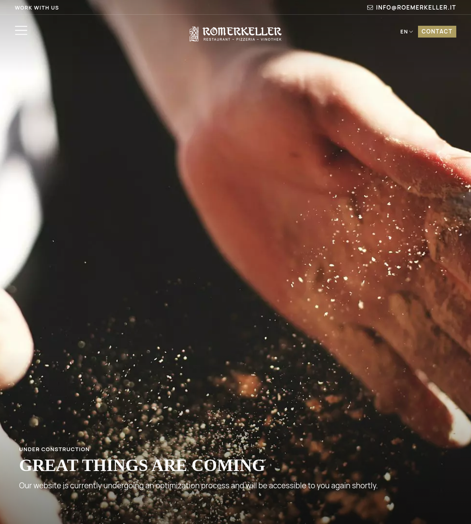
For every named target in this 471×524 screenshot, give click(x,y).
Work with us (37, 7)
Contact (437, 31)
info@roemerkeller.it (411, 7)
